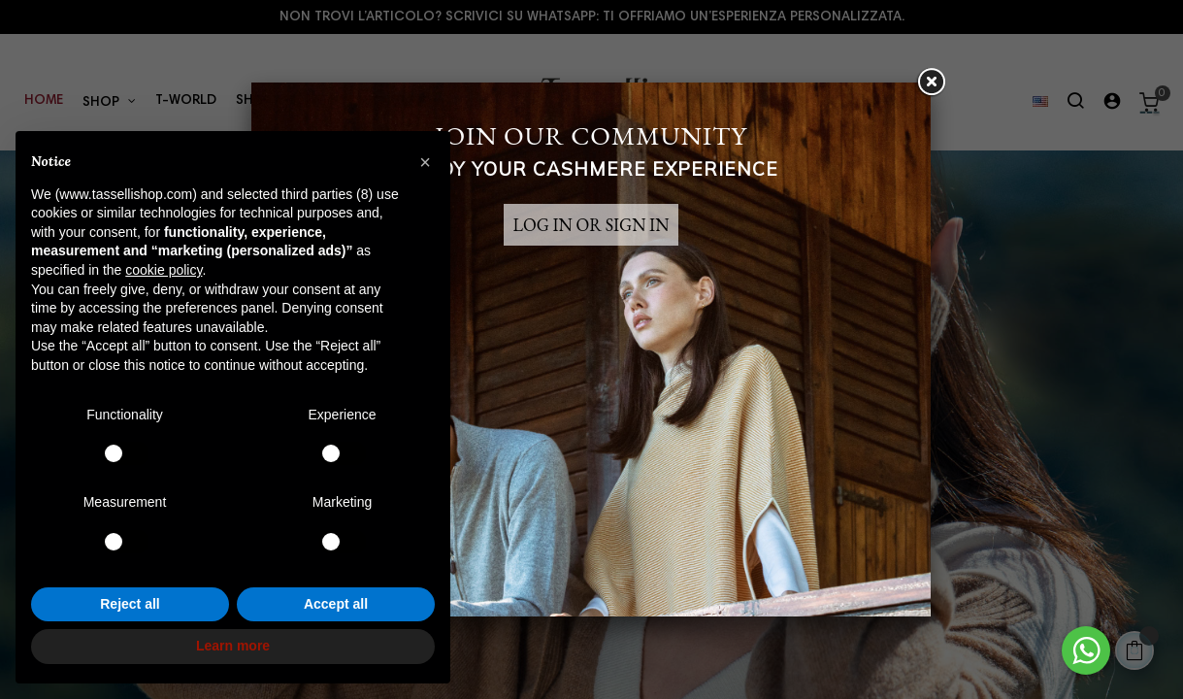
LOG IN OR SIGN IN (591, 225)
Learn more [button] (233, 645)
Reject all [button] (129, 604)
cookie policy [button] (163, 270)
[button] (425, 162)
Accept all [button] (336, 604)
